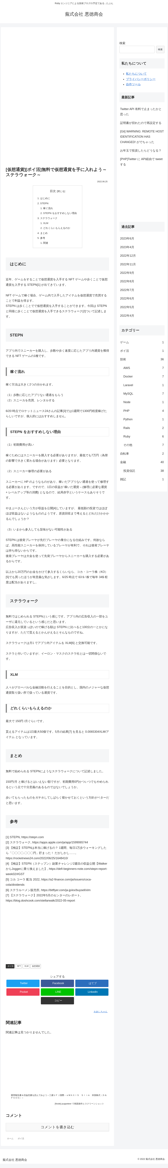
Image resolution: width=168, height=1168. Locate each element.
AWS (143, 368)
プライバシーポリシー (141, 79)
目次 (53, 191)
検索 (122, 43)
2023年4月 (127, 247)
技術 (142, 359)
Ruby (143, 436)
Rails (143, 428)
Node (143, 402)
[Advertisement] (57, 41)
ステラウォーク (48, 219)
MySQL (143, 393)
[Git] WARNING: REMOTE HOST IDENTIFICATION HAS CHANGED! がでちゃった (142, 137)
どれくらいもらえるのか (56, 230)
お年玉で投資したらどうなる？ (140, 150)
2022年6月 (127, 298)
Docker (143, 376)
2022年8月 (127, 281)
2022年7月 (127, 290)
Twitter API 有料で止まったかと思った (141, 111)
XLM (45, 224)
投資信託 (143, 470)
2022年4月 (127, 315)
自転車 (142, 453)
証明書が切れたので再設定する (140, 123)
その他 (143, 445)
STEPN (43, 203)
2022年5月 (127, 307)
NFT (19, 969)
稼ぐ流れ (47, 209)
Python (143, 419)
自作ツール (133, 84)
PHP (143, 410)
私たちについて (136, 73)
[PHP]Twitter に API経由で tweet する (141, 161)
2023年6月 (127, 238)
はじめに (44, 198)
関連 (44, 246)
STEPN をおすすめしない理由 (60, 214)
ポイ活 (10, 969)
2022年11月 (128, 264)
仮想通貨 (36, 969)
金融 (142, 462)
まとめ (43, 235)
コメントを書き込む (57, 1131)
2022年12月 (128, 255)
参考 (41, 240)
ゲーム (142, 342)
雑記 (142, 479)
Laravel (143, 385)
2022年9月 (127, 272)
